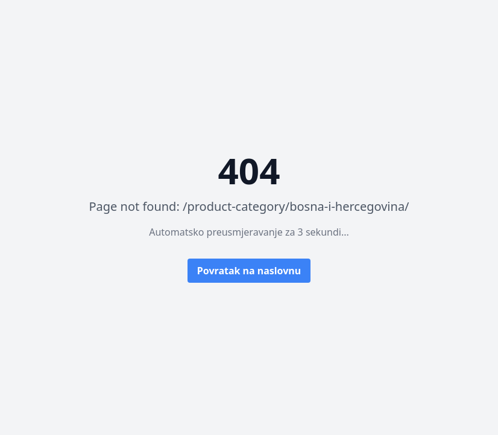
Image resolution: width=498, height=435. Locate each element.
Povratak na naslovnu (249, 270)
